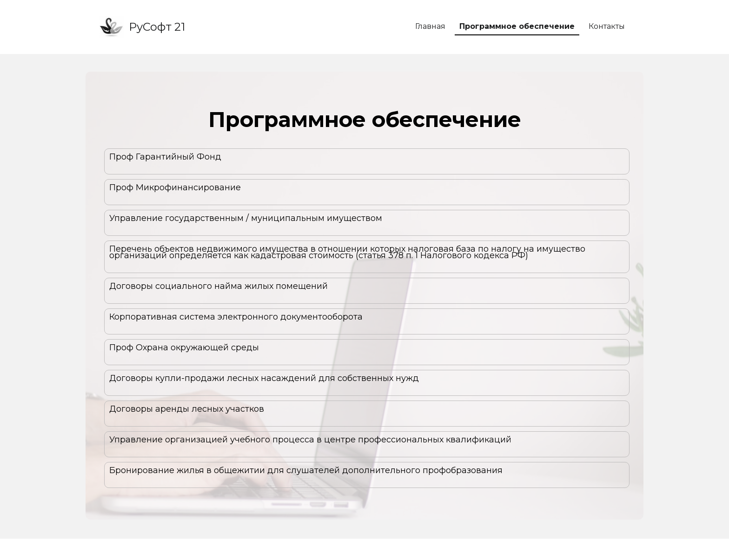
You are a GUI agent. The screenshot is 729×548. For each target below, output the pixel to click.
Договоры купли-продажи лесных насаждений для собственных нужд (264, 378)
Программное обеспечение (517, 26)
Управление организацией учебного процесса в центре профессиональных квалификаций (310, 439)
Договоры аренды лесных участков (186, 409)
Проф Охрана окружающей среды (184, 347)
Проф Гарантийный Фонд (165, 157)
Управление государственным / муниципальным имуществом (245, 218)
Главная (430, 26)
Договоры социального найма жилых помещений (218, 286)
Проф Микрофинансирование (175, 187)
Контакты (607, 26)
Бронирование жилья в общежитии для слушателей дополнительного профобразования (306, 470)
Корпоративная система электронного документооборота (236, 317)
